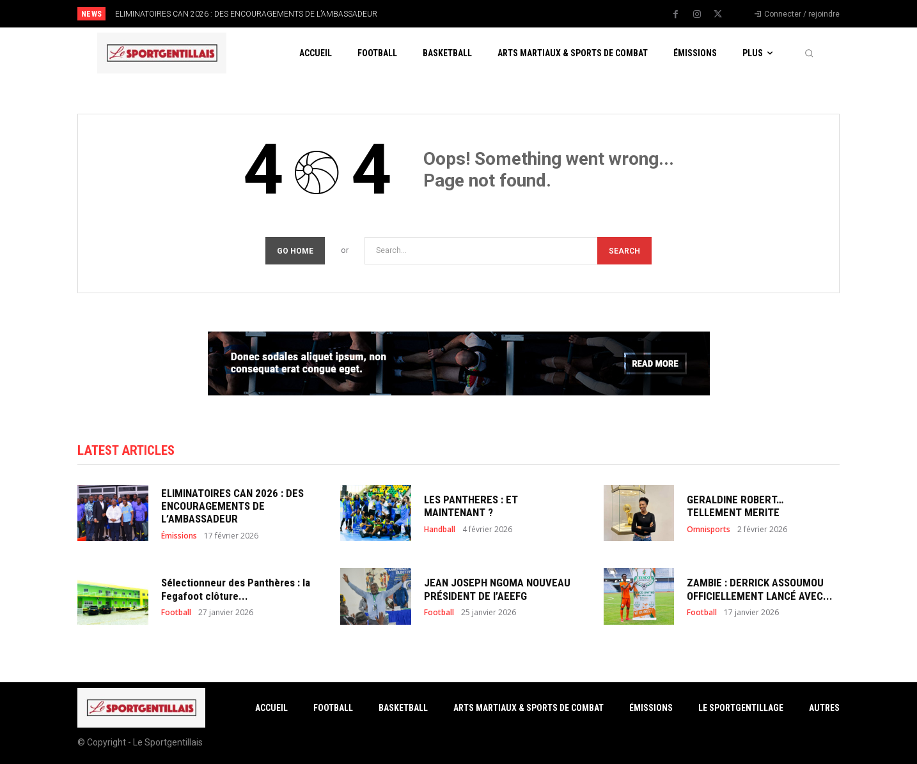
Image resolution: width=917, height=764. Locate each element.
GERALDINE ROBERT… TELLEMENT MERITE (735, 506)
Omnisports (708, 529)
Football (176, 612)
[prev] (481, 14)
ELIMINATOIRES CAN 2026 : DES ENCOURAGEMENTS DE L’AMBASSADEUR (246, 14)
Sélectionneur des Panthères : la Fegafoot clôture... (235, 589)
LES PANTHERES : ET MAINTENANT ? (471, 506)
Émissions (179, 536)
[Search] (624, 250)
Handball (439, 529)
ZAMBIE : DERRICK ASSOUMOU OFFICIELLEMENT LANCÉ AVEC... (760, 589)
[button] (809, 53)
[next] (501, 14)
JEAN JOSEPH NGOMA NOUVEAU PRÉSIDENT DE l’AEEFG (497, 589)
